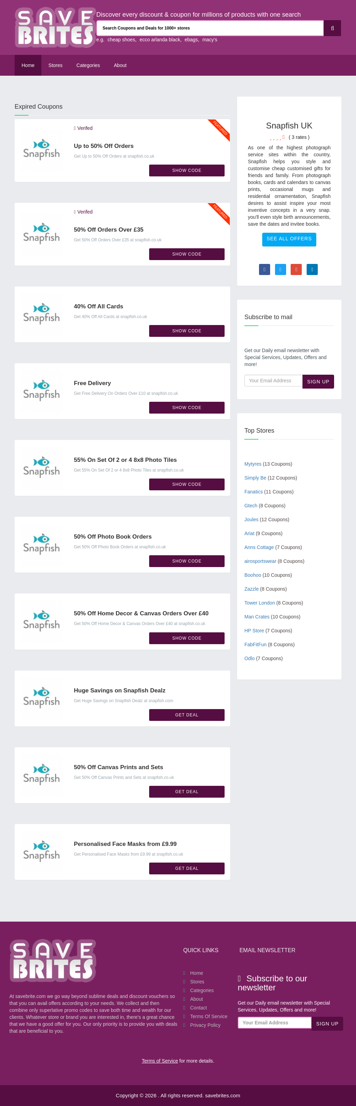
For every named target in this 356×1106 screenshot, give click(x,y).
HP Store (268, 630)
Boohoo (268, 575)
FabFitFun (269, 644)
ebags (191, 39)
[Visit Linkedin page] (312, 269)
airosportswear (274, 561)
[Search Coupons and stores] (210, 28)
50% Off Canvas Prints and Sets (118, 767)
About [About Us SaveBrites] (120, 65)
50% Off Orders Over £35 (108, 229)
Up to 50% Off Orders (104, 146)
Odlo (263, 658)
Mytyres (268, 464)
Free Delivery (92, 383)
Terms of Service (208, 1016)
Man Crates (272, 616)
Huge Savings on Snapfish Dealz (119, 690)
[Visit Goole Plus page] (296, 269)
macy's (209, 39)
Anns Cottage (273, 547)
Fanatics (269, 491)
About (196, 999)
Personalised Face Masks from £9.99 (125, 844)
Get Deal (187, 715)
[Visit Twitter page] (280, 269)
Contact (198, 1008)
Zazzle (265, 589)
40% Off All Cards (98, 306)
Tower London (273, 603)
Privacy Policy (205, 1025)
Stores (55, 65)
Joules (266, 519)
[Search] (332, 28)
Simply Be (270, 478)
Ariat (263, 533)
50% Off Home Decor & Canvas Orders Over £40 (141, 613)
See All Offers (289, 238)
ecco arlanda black (159, 39)
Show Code (186, 170)
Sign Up (318, 381)
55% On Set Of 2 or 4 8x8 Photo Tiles (125, 460)
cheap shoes (121, 39)
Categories (88, 65)
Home (28, 65)
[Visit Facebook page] (264, 269)
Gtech (264, 505)
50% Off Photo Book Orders (113, 536)
